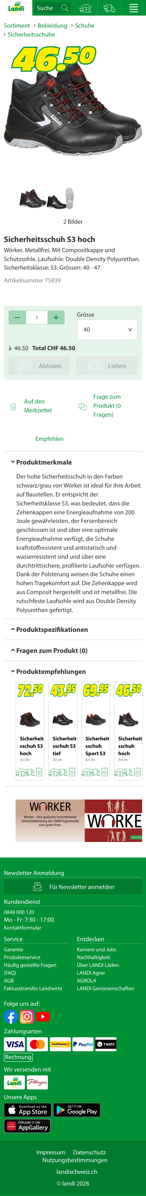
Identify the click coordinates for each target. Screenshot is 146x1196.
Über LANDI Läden (98, 964)
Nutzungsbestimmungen (74, 1160)
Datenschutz (89, 1152)
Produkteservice (22, 957)
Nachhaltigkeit (93, 957)
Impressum (50, 1152)
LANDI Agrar (91, 972)
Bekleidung (52, 26)
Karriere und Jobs (96, 949)
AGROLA (87, 980)
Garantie (13, 949)
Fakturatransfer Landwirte (33, 988)
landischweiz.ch (76, 1172)
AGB (9, 980)
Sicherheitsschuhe (31, 35)
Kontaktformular (22, 927)
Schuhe (85, 26)
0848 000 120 (19, 911)
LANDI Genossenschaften (105, 988)
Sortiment (17, 26)
